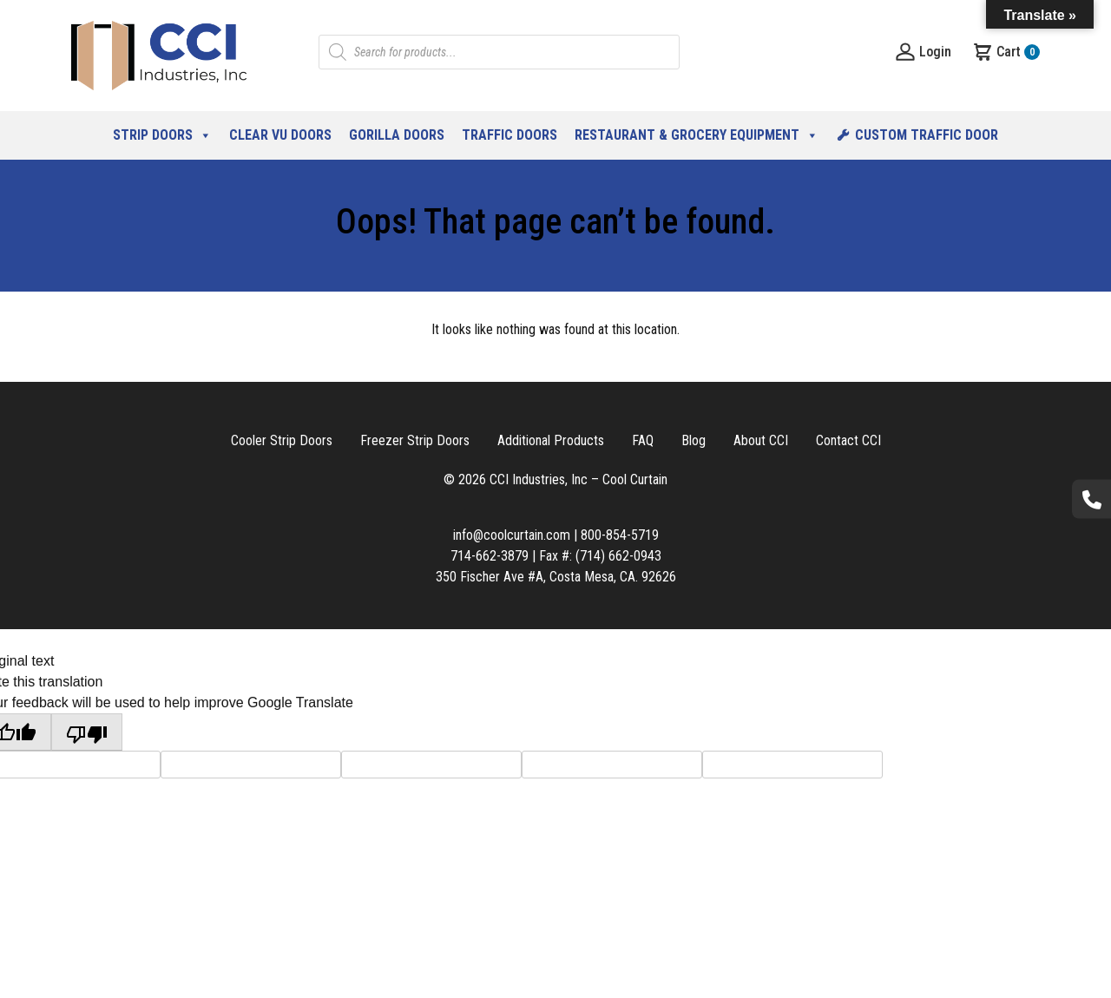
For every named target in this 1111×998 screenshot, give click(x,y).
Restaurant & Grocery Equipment (696, 135)
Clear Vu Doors (280, 135)
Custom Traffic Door (926, 135)
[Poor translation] (86, 732)
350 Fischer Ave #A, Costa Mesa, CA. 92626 (556, 576)
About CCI (760, 440)
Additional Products (550, 440)
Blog (693, 440)
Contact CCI (848, 440)
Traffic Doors (509, 135)
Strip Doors (162, 135)
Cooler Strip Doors (281, 440)
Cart (1006, 52)
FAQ (643, 440)
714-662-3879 (489, 556)
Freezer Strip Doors (415, 440)
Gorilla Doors (396, 135)
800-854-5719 (620, 535)
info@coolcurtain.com (511, 535)
